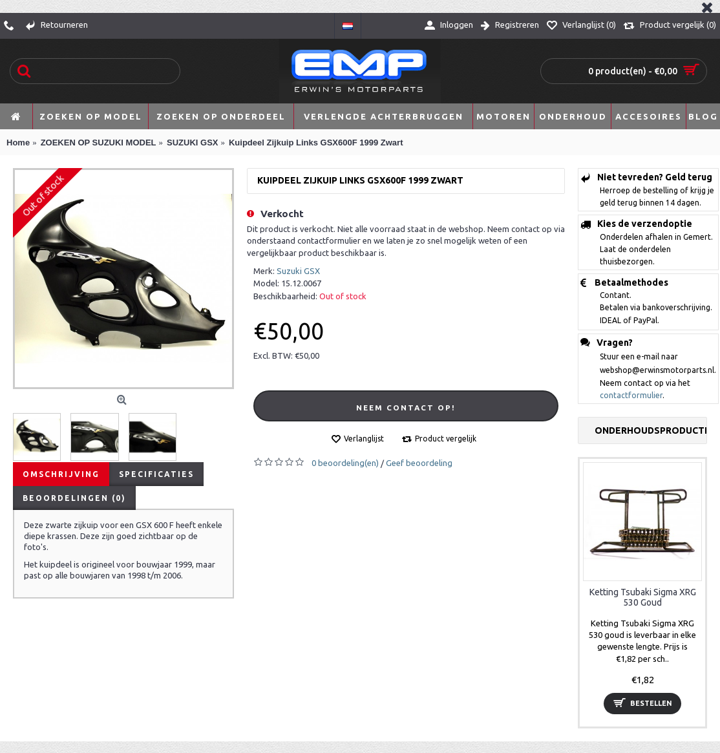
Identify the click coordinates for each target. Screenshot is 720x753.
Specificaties (156, 474)
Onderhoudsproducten (650, 430)
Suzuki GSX (298, 270)
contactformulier (631, 395)
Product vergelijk (445, 438)
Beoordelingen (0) (74, 498)
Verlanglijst (364, 438)
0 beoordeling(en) (345, 462)
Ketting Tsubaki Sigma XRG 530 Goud (642, 597)
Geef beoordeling (419, 462)
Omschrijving (61, 474)
